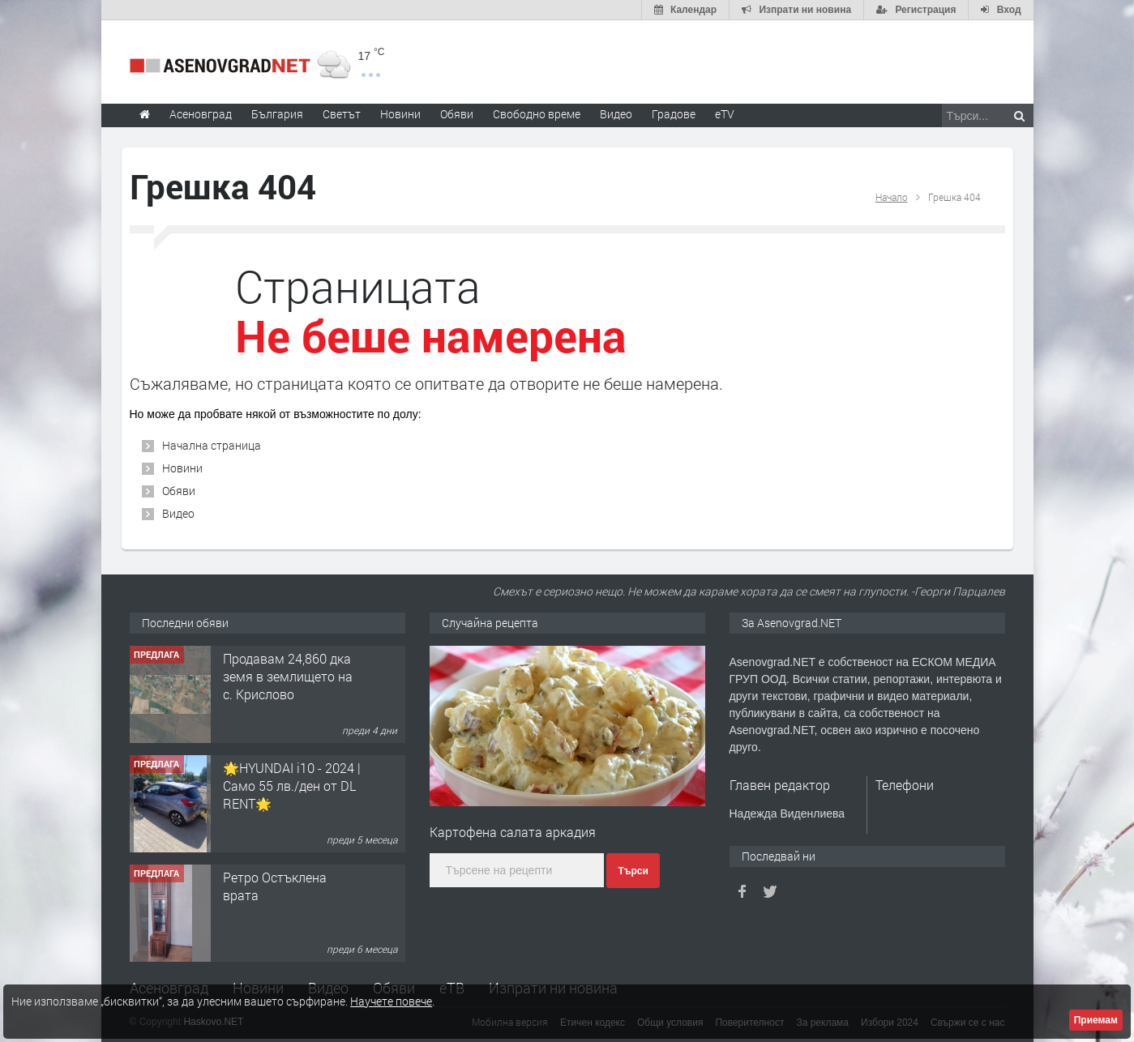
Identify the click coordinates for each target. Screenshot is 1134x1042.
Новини (400, 114)
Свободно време (536, 114)
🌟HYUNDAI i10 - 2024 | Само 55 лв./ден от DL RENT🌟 (292, 786)
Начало (891, 196)
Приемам (1096, 1020)
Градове (673, 114)
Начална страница (211, 445)
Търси (633, 871)
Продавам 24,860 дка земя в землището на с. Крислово (288, 676)
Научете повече (391, 1001)
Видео (178, 513)
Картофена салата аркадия (513, 831)
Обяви (178, 490)
